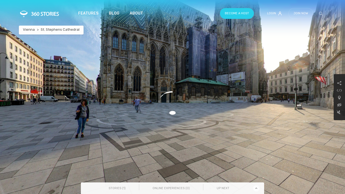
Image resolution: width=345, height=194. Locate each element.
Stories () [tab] (117, 188)
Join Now (301, 13)
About (136, 13)
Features (88, 13)
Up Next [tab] (223, 188)
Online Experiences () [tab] (171, 188)
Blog (114, 13)
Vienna (29, 29)
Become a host (237, 13)
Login (274, 13)
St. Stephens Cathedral (60, 29)
